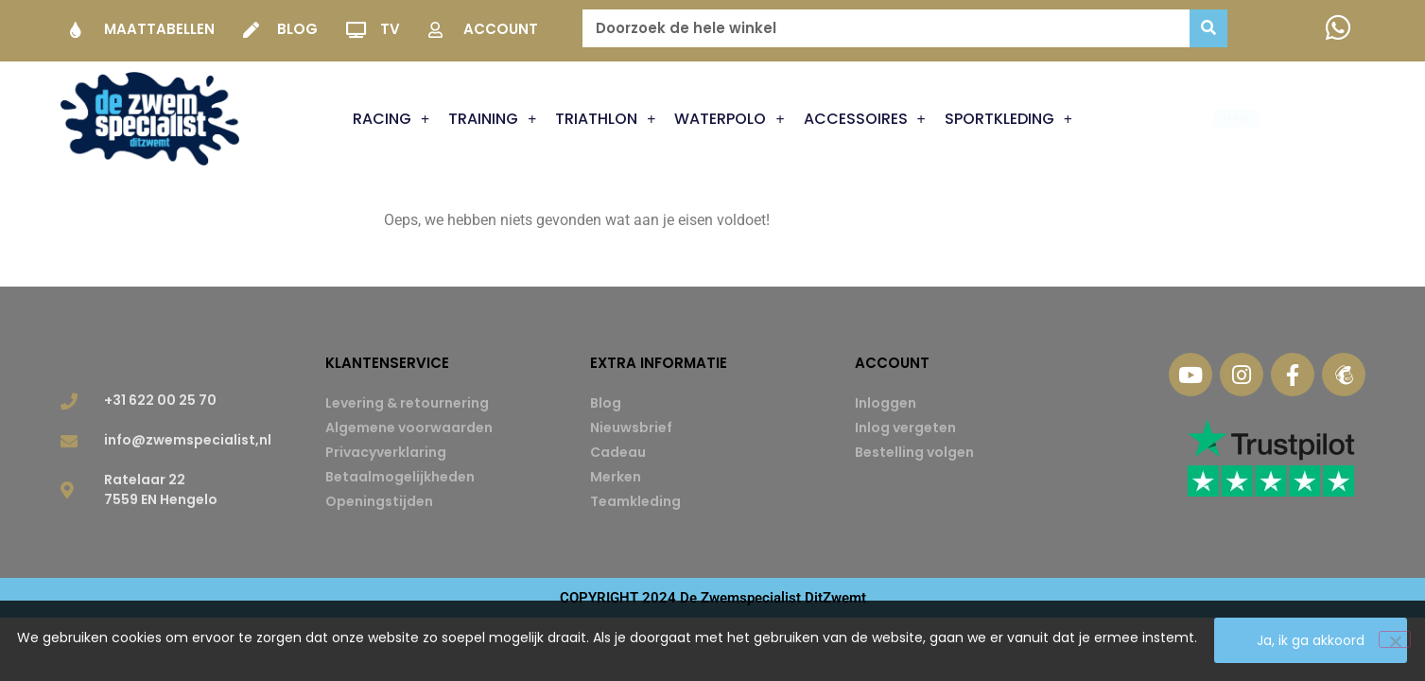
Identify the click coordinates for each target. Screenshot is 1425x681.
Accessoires (865, 119)
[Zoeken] (1208, 28)
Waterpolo (729, 119)
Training (492, 119)
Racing (391, 119)
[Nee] (1395, 640)
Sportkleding (1008, 119)
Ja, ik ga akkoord (1311, 641)
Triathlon (605, 119)
